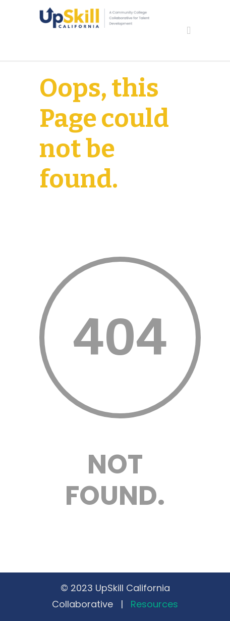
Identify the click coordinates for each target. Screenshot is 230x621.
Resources (154, 604)
